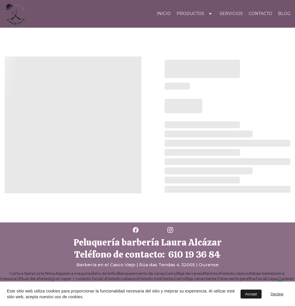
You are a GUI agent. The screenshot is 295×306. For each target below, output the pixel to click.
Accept (251, 294)
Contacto (260, 13)
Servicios (231, 13)
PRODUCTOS (190, 13)
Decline (277, 294)
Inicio (164, 13)
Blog (284, 13)
